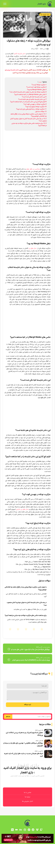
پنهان (40, 82)
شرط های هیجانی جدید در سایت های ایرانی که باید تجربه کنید (23, 754)
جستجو (8, 717)
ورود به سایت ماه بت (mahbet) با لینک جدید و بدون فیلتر (31, 660)
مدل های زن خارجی (22, 509)
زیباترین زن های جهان (33, 169)
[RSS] (12, 829)
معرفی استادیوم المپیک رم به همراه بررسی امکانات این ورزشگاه (24, 734)
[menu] (4, 4)
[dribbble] (25, 829)
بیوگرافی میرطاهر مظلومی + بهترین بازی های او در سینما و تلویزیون (23, 744)
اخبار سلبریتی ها (45, 14)
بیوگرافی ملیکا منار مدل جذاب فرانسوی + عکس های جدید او (30, 649)
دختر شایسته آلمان (20, 54)
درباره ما (27, 797)
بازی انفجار (41, 4)
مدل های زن (32, 248)
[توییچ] (41, 829)
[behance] (20, 829)
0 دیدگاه (34, 49)
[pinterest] (29, 829)
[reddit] (33, 829)
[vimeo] (37, 829)
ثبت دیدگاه (27, 705)
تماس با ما (27, 792)
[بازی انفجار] (50, 4)
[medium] (16, 829)
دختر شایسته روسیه (12, 70)
